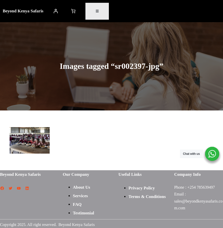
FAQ (77, 204)
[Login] (55, 11)
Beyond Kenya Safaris (23, 11)
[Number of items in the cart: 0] (73, 11)
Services (80, 195)
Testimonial (83, 213)
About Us (81, 187)
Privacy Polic (141, 188)
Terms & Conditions (147, 196)
